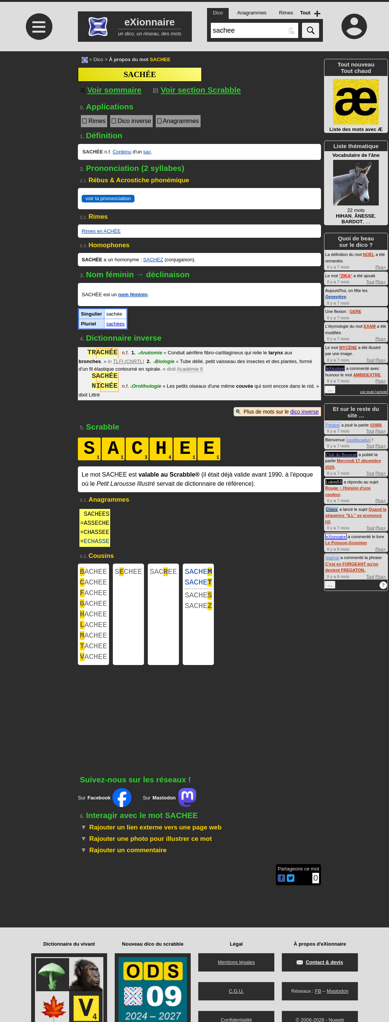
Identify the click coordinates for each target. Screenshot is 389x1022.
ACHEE (93, 572)
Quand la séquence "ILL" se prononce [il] (355, 515)
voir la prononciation (108, 198)
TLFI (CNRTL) (128, 361)
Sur (104, 811)
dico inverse (304, 412)
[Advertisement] (38, 114)
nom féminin (132, 294)
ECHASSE (96, 541)
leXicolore (335, 368)
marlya (332, 557)
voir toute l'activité (373, 392)
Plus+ (380, 267)
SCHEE (128, 572)
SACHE (198, 572)
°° (345, 275)
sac (147, 152)
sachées (115, 324)
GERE (355, 311)
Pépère (332, 425)
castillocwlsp (358, 440)
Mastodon (337, 991)
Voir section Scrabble (197, 89)
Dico (98, 59)
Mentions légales (236, 962)
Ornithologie (145, 387)
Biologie (164, 361)
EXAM (370, 326)
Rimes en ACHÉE (101, 231)
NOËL (369, 254)
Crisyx (332, 509)
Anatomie (150, 353)
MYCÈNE (348, 347)
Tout (370, 282)
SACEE (163, 572)
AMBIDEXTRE (367, 375)
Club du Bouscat (341, 454)
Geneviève (335, 296)
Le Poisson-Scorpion (346, 542)
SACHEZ (153, 259)
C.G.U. (236, 991)
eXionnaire (336, 536)
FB (318, 991)
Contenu (122, 152)
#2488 (376, 425)
